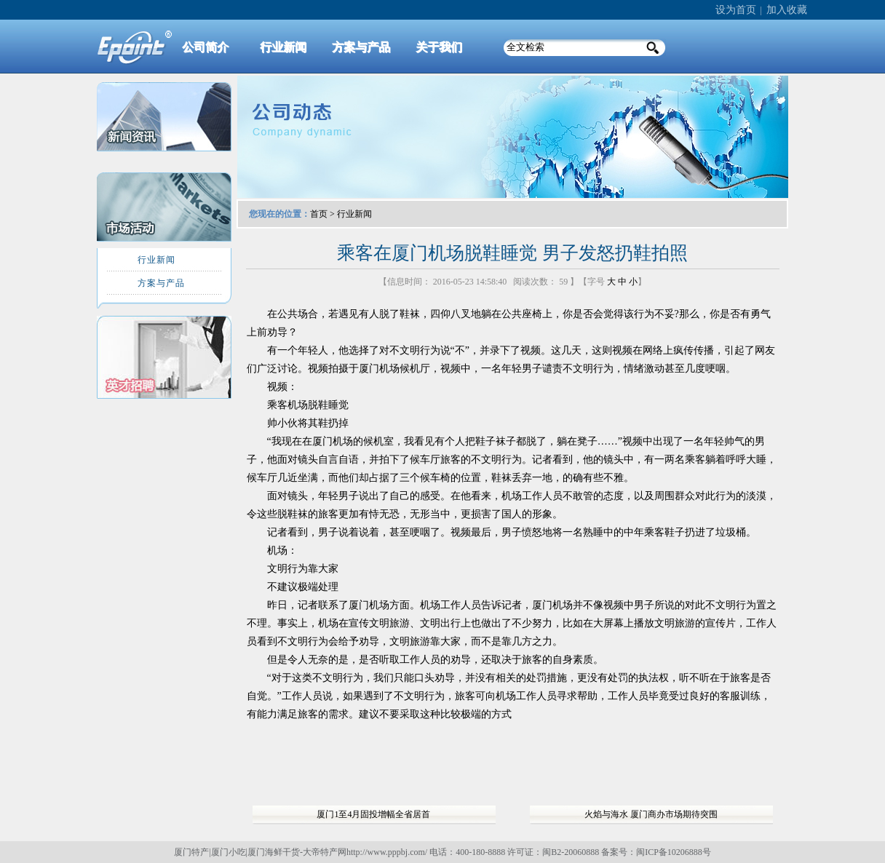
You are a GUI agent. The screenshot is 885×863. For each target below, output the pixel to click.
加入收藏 (786, 9)
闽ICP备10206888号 (673, 852)
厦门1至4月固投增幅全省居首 (373, 814)
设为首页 (735, 9)
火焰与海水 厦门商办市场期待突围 (651, 814)
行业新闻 (354, 214)
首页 (319, 214)
